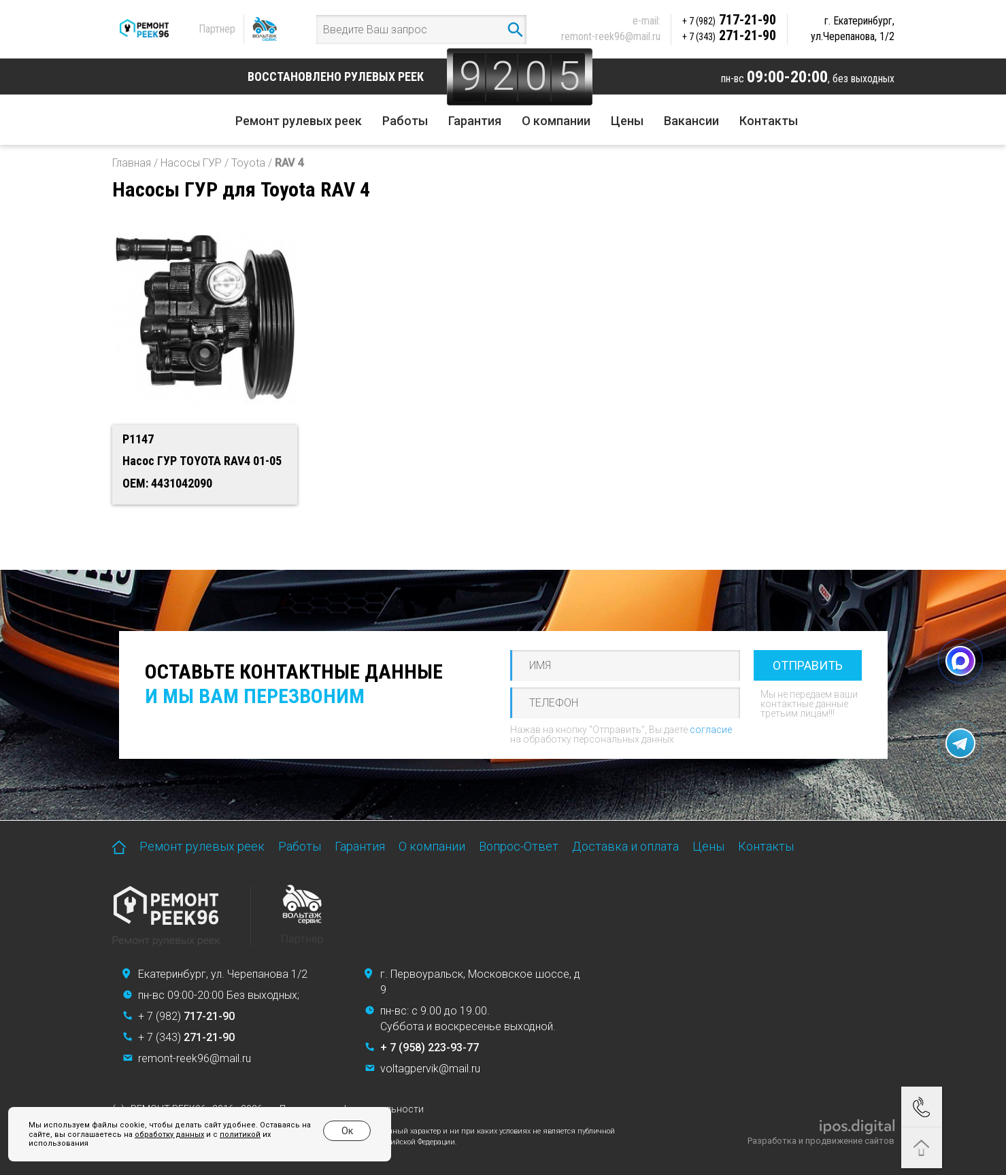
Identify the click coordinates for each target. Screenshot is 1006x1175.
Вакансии (691, 121)
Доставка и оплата (625, 846)
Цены (627, 121)
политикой (240, 1134)
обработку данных (169, 1134)
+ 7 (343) (186, 1037)
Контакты (768, 121)
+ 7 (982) (186, 1016)
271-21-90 (729, 35)
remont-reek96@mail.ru (610, 36)
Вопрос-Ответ (518, 846)
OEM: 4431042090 (167, 483)
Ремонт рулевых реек (298, 121)
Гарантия (474, 121)
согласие (711, 729)
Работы (405, 121)
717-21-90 (729, 20)
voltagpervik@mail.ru (430, 1068)
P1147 (138, 439)
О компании (556, 121)
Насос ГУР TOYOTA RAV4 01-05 (202, 461)
